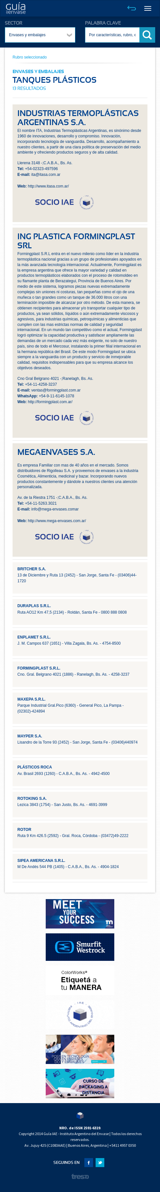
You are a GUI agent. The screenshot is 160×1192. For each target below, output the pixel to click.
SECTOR (13, 23)
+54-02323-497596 (41, 168)
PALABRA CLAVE (103, 23)
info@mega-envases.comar (55, 509)
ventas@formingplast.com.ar (55, 390)
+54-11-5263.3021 (41, 503)
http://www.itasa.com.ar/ (48, 186)
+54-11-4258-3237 (41, 384)
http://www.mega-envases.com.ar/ (57, 521)
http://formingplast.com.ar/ (50, 402)
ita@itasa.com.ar (45, 174)
